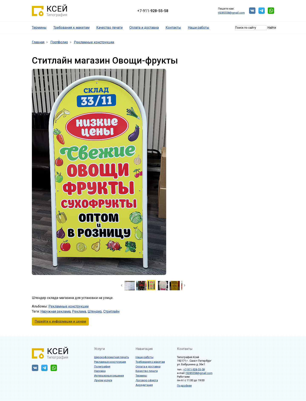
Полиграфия (102, 366)
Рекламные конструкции (68, 306)
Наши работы (198, 28)
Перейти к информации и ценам (60, 321)
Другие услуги (103, 380)
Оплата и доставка (144, 28)
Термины (41, 27)
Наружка (100, 371)
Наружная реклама (55, 311)
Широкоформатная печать (111, 357)
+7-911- (152, 11)
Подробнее (184, 385)
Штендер (95, 311)
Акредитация (144, 385)
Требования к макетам (71, 28)
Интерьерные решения (109, 375)
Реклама (79, 311)
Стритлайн (111, 311)
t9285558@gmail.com (231, 12)
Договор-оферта (147, 380)
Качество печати (109, 28)
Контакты (173, 28)
